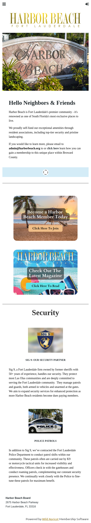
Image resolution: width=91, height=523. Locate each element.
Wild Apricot (50, 519)
